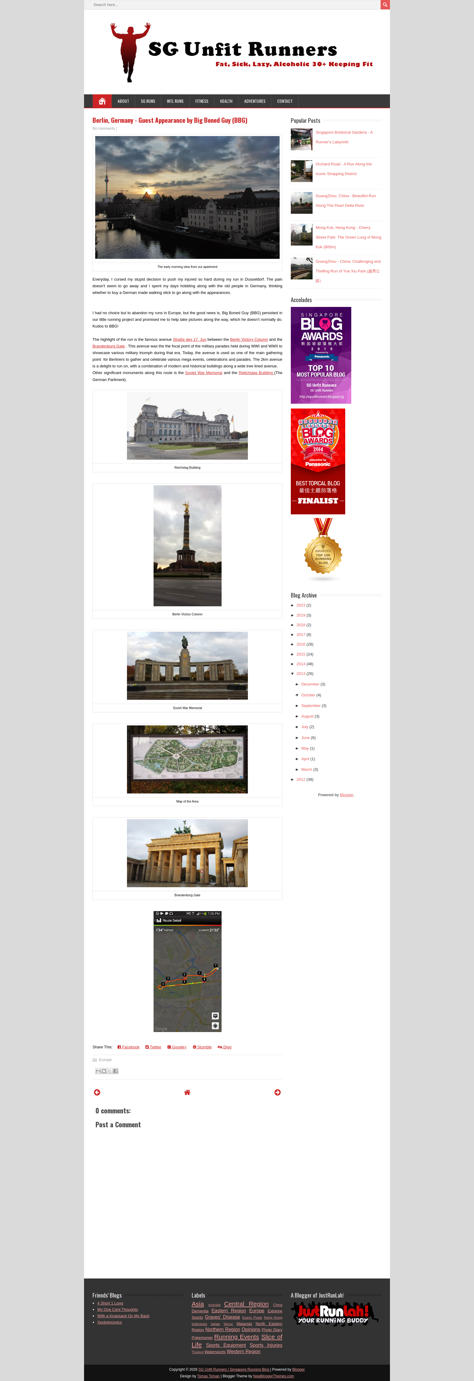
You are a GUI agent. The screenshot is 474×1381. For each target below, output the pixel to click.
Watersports (215, 1352)
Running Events (236, 1336)
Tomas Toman (208, 1376)
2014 (301, 664)
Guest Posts (252, 1317)
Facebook (128, 1047)
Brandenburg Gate (109, 346)
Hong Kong (273, 1317)
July (304, 727)
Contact (285, 101)
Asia (198, 1303)
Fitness (201, 101)
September (311, 705)
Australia (214, 1305)
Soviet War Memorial (203, 372)
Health (226, 101)
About (123, 101)
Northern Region (222, 1329)
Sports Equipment (226, 1345)
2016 (301, 644)
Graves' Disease (222, 1317)
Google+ (177, 1047)
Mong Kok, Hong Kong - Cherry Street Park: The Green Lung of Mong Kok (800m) (348, 237)
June (305, 737)
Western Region (244, 1351)
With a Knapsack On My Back (123, 1316)
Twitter (153, 1047)
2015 (301, 654)
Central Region (246, 1303)
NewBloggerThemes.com (273, 1376)
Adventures (254, 101)
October (308, 695)
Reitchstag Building (256, 372)
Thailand (198, 1352)
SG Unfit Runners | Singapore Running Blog (234, 1369)
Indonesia (199, 1324)
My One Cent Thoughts (117, 1309)
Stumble (202, 1047)
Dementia (200, 1311)
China (277, 1305)
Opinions (251, 1329)
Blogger (346, 795)
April (305, 759)
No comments (104, 128)
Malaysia (244, 1323)
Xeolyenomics (109, 1322)
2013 (301, 673)
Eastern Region (229, 1310)
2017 (301, 634)
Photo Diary (272, 1329)
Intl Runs (175, 101)
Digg (224, 1047)
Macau (228, 1324)
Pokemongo (202, 1337)
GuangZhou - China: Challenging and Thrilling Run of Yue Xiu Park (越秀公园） (348, 271)
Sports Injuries (266, 1345)
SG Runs (148, 101)
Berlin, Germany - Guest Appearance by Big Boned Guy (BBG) (170, 120)
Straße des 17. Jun (189, 339)
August (307, 716)
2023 (301, 605)
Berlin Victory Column (249, 339)
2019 (301, 615)
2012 (301, 779)
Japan (215, 1324)
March (306, 769)
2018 (301, 625)
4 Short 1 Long (110, 1303)
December (310, 684)
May (305, 748)
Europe (105, 1059)
